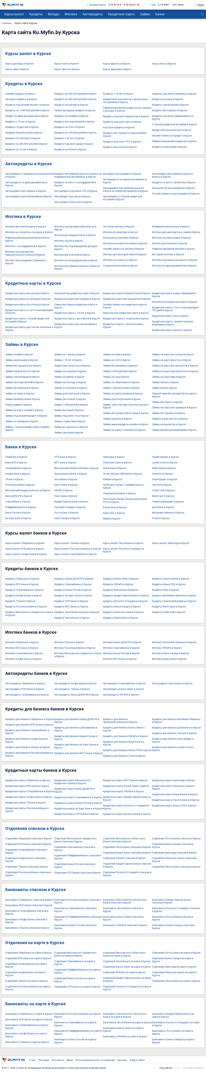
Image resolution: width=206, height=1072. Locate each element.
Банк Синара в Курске (67, 518)
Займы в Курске (21, 344)
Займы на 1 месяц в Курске (69, 354)
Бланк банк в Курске (115, 507)
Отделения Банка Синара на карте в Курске (172, 960)
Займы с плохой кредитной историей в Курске (27, 428)
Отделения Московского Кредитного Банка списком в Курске (75, 840)
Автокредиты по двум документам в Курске (26, 184)
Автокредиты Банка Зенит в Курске (123, 689)
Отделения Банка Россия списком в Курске (74, 866)
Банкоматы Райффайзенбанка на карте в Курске (78, 1032)
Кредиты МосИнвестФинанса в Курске (174, 595)
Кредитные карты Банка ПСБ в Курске (174, 805)
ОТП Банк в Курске (65, 456)
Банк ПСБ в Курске (114, 513)
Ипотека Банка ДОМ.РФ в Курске (122, 642)
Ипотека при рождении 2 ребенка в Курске (25, 262)
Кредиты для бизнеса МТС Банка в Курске (78, 753)
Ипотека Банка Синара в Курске (170, 653)
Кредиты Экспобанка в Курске (71, 617)
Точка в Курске (160, 518)
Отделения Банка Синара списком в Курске (172, 846)
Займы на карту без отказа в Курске (173, 354)
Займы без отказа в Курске (70, 399)
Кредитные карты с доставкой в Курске (77, 318)
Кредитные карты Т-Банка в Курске (25, 802)
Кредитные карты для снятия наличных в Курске (29, 329)
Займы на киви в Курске (117, 354)
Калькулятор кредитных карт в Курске (76, 293)
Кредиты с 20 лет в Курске (69, 138)
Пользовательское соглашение (95, 1059)
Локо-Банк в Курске (65, 496)
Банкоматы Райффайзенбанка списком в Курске (78, 918)
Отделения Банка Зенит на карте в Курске (127, 966)
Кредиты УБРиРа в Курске (118, 584)
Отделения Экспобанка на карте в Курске (127, 961)
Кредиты (36, 14)
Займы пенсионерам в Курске (22, 376)
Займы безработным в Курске (22, 399)
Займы (145, 14)
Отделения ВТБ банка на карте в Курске (28, 958)
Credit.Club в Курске (163, 490)
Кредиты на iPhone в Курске (70, 149)
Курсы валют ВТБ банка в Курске (24, 548)
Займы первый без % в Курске (22, 371)
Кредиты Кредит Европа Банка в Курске (126, 595)
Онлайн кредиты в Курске (20, 93)
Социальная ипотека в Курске (120, 265)
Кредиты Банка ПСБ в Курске (169, 584)
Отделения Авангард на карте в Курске (174, 966)
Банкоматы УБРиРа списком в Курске (125, 925)
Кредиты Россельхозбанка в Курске (26, 606)
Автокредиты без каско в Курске (73, 202)
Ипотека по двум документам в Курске (174, 265)
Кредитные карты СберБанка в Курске (27, 780)
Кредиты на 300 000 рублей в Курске (75, 99)
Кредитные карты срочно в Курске (172, 330)
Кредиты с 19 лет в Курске (20, 121)
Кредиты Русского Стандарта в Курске (125, 601)
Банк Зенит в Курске (66, 484)
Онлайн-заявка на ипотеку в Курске (123, 248)
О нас (32, 1059)
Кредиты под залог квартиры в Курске (174, 93)
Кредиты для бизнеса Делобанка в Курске (176, 727)
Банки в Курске (20, 446)
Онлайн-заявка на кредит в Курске (172, 135)
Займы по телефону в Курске (21, 421)
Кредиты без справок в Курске (169, 110)
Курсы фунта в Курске (67, 69)
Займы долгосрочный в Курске (72, 393)
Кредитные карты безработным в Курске (126, 293)
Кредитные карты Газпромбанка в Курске (29, 791)
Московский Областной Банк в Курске (76, 468)
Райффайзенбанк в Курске (20, 507)
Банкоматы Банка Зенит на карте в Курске (123, 1030)
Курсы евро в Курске (17, 69)
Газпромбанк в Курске (18, 468)
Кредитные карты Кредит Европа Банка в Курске (127, 799)
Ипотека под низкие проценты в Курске (174, 260)
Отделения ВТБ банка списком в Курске (28, 844)
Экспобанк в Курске (65, 479)
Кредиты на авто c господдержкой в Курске (75, 184)
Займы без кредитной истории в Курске (126, 413)
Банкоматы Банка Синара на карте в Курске (173, 1041)
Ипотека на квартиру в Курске (120, 232)
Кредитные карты (121, 14)
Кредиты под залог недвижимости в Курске (173, 118)
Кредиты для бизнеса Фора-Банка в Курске (123, 743)
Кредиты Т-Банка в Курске (20, 601)
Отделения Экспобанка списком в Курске (127, 847)
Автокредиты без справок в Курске (25, 191)
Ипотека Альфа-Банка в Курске (23, 658)
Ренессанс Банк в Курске (117, 462)
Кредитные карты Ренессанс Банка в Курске (173, 787)
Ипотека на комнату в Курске (120, 260)
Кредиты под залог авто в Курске (122, 121)
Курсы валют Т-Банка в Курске (71, 543)
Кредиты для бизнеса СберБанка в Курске (29, 719)
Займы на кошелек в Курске (70, 371)
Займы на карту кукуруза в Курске (123, 393)
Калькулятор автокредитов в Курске (173, 188)
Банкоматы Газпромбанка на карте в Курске (26, 1027)
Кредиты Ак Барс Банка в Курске (73, 595)
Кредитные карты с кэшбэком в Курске (125, 318)
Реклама (43, 1059)
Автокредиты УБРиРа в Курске (121, 694)
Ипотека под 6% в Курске (68, 240)
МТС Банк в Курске (65, 462)
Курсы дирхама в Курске (117, 69)
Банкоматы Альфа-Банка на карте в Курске (26, 1035)
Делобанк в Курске (163, 507)
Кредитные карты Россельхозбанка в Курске (27, 810)
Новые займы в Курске (18, 404)
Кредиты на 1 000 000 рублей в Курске (27, 110)
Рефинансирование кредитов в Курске (174, 141)
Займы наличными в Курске (21, 360)
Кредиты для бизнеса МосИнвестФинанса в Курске (176, 721)
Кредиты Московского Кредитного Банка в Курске (29, 614)
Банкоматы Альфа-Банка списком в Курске (26, 921)
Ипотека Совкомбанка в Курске (121, 647)
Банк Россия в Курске (17, 512)
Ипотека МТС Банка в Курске (120, 658)
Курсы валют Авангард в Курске (170, 543)
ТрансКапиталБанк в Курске (70, 473)
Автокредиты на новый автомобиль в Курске (125, 181)
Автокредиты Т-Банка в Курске (72, 689)
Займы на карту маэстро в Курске (171, 360)
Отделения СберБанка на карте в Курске (28, 952)
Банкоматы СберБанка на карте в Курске (29, 1013)
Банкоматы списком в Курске (35, 889)
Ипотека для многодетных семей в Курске (176, 232)
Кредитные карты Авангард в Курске (173, 780)
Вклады (53, 14)
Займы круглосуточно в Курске (72, 365)
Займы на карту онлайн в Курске (24, 410)
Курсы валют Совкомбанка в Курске (75, 554)
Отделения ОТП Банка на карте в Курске (77, 986)
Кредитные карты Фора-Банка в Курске (175, 794)
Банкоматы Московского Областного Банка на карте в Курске (125, 1015)
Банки (159, 14)
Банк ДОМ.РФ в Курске (18, 496)
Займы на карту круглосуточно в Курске (175, 371)
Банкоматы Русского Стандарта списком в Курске (176, 910)
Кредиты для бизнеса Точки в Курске (124, 755)
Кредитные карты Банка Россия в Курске (78, 803)
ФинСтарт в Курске (163, 496)
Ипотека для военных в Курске (169, 243)
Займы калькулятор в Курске (169, 424)
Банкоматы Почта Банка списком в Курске (172, 918)
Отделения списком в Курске (34, 828)
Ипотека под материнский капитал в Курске (75, 228)
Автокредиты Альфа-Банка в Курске (75, 683)
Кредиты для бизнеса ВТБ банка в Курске (29, 724)
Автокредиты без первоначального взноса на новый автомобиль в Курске (125, 190)
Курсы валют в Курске (28, 53)
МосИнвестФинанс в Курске (168, 512)
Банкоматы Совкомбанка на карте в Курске (75, 1024)
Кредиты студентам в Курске (22, 127)
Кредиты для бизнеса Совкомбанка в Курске (75, 729)
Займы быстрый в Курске (69, 410)
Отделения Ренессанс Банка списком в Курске (174, 860)
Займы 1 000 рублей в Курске (71, 404)
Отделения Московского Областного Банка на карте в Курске (124, 954)
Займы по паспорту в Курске (70, 387)
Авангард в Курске (114, 456)
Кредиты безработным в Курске (23, 132)
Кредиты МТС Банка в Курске (71, 606)
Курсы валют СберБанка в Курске (24, 543)
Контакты (58, 1059)
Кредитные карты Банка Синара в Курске (127, 814)
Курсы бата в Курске (164, 63)
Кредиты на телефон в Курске (71, 116)
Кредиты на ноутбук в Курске (71, 104)
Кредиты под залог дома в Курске (73, 143)
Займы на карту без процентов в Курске (175, 365)
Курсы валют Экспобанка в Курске (123, 543)
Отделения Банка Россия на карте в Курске (74, 980)
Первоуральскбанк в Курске (119, 493)
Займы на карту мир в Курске (169, 376)
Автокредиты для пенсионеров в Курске (28, 196)
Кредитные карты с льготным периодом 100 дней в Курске (175, 309)
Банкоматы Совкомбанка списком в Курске (75, 910)
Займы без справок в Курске (168, 413)
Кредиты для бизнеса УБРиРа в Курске (125, 736)
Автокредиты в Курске (28, 163)
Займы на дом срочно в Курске (170, 418)
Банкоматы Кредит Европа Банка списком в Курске (171, 901)
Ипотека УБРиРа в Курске (167, 647)
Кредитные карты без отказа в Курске (27, 304)
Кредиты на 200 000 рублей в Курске (26, 143)
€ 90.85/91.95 (131, 4)
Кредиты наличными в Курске (169, 146)
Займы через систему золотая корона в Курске (125, 406)
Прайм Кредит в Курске (165, 456)
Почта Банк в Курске (66, 512)
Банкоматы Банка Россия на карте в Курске (75, 1041)
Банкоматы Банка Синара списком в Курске (173, 927)
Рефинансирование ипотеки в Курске (173, 248)
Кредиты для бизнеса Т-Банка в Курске (27, 747)
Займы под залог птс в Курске (71, 415)
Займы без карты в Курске (167, 402)
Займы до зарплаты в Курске (71, 427)
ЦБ (152, 4)
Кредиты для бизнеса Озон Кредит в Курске (173, 740)
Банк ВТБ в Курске (16, 462)
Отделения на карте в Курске (34, 942)
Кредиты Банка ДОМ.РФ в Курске (73, 578)
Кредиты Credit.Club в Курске (168, 612)
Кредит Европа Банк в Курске (71, 501)
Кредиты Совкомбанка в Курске (72, 584)
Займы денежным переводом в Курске (174, 430)
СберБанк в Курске (16, 456)
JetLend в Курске (161, 484)
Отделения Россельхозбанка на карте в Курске (28, 988)
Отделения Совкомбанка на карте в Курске (74, 963)
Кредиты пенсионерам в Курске (170, 104)
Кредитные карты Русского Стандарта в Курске (126, 807)
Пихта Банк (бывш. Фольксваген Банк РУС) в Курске (125, 501)
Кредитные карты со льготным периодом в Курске (29, 312)
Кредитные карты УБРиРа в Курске (123, 791)
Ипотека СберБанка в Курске (22, 642)
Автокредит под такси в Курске (72, 196)
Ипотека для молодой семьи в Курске (124, 254)
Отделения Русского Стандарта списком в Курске (127, 874)
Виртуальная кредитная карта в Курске (126, 312)
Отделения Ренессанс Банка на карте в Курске (174, 974)
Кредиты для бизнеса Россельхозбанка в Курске (29, 754)
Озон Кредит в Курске (164, 479)
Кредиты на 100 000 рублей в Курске (75, 132)
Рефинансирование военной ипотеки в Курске (27, 239)
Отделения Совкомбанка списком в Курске (74, 849)
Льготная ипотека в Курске (118, 226)
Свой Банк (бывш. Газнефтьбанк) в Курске (123, 486)
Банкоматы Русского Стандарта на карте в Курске (176, 1024)
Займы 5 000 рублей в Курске (120, 371)
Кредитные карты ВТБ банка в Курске (27, 786)
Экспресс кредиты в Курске (21, 99)
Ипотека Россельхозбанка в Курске (74, 647)
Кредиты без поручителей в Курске (74, 121)
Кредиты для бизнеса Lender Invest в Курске (173, 749)
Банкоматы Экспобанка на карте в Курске (127, 1022)
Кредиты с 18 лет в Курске (118, 93)
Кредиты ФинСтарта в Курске (169, 606)
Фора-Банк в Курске (114, 468)
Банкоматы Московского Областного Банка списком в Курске (125, 901)
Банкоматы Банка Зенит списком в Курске (123, 918)
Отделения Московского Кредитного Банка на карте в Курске (75, 954)
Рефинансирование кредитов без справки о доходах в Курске (127, 109)
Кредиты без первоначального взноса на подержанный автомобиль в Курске (78, 175)
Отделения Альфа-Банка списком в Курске (25, 860)
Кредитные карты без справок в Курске (77, 298)
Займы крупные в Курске (117, 418)
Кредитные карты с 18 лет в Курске (74, 312)
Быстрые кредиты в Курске (119, 127)
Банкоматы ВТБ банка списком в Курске (28, 905)
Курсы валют (14, 14)
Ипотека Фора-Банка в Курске (169, 658)
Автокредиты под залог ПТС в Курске (75, 191)
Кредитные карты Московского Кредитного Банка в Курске (72, 782)
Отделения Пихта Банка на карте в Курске (176, 980)
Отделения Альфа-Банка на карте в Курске (25, 974)
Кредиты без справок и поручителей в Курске (125, 135)
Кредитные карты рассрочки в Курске (27, 293)
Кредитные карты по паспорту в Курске (28, 298)
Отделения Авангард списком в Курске (174, 852)
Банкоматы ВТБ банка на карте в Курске (28, 1019)
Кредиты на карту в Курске (167, 99)
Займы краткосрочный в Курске (121, 399)
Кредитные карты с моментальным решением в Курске (172, 323)
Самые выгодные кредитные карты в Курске (75, 306)
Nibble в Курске (111, 518)
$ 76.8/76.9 (114, 4)
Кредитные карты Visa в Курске (170, 315)
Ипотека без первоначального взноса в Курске (77, 267)
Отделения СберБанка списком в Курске (28, 838)
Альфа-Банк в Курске (17, 473)
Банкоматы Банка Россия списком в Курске (75, 927)
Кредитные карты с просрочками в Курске (123, 326)
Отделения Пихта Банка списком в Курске (176, 866)
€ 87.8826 (178, 4)
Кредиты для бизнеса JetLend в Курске (174, 733)
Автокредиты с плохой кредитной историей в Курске (122, 198)
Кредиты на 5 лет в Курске (69, 127)
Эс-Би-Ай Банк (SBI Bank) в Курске (122, 473)
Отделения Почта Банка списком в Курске (176, 838)
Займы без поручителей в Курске (24, 382)
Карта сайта (137, 1059)
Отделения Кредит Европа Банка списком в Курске (127, 865)
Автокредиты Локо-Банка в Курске (172, 683)
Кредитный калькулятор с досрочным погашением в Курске (125, 101)
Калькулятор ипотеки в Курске (121, 237)
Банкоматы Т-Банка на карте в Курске (27, 1042)
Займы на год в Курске (116, 376)
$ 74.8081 (163, 4)
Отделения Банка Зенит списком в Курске (127, 852)
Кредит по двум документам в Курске (26, 116)
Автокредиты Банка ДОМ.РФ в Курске (76, 694)
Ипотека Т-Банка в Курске (69, 642)
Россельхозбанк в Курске (20, 484)
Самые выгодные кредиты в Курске (74, 110)
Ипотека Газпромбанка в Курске (24, 653)
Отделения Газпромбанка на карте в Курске (26, 965)
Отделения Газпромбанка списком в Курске (26, 851)
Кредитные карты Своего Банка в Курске (175, 800)
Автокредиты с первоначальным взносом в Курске (29, 175)
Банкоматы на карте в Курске (35, 1003)
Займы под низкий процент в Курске (26, 415)
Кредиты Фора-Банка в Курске (120, 617)
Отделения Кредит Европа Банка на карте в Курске (127, 979)
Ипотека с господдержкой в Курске (25, 246)
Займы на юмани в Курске (69, 376)
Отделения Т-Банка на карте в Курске (26, 980)
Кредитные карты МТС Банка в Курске (125, 780)
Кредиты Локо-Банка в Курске (120, 589)
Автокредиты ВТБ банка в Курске (24, 689)
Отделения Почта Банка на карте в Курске (176, 952)
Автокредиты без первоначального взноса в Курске (172, 175)
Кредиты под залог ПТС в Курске (122, 141)
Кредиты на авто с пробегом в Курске (173, 182)
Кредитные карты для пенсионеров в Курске (75, 326)
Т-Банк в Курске (14, 479)
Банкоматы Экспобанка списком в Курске (123, 910)
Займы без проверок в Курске (120, 365)
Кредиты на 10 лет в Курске (21, 149)
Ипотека (71, 14)
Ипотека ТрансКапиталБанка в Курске (174, 642)
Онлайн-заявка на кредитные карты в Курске (125, 306)
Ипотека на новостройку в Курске (171, 237)
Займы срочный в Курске (68, 432)
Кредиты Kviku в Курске (165, 589)
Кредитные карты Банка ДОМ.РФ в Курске (74, 790)
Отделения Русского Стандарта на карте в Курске (127, 988)
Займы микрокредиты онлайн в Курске (125, 424)
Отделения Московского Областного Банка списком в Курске (124, 840)
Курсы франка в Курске (116, 63)
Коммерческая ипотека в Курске (171, 226)
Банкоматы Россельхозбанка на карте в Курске (77, 1015)
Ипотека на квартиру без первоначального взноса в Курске (25, 253)
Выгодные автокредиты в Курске (122, 173)
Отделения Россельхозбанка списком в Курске (28, 874)
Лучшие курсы (96, 4)
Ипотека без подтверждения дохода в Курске (76, 248)
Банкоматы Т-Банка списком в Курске (27, 927)
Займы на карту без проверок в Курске (174, 407)
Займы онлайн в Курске (19, 354)
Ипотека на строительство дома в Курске (29, 232)
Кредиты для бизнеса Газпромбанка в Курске (27, 732)
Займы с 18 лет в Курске (68, 360)
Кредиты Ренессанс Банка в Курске (123, 612)
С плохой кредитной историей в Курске (174, 124)
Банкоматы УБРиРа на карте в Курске (125, 1036)
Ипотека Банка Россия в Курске (121, 653)
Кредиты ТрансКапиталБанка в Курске (76, 612)
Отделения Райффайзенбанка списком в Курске (77, 857)
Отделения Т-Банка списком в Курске (26, 866)
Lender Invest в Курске (164, 462)
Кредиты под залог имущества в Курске (126, 116)
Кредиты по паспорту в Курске (22, 138)
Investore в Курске (162, 473)
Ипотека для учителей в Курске (72, 254)
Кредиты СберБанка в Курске (22, 578)
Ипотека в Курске (23, 216)
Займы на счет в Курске (116, 360)
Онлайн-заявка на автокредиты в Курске (176, 193)
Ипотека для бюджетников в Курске (75, 235)
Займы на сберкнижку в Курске (121, 382)
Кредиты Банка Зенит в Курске (121, 578)
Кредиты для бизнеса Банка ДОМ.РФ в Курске (76, 721)
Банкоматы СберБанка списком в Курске (29, 899)
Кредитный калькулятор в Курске (171, 130)
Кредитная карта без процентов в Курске (126, 298)
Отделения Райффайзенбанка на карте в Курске (77, 971)
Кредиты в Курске (23, 83)
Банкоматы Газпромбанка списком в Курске (26, 912)
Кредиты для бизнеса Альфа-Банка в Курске (26, 740)
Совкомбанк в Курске (17, 501)
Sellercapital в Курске (164, 468)
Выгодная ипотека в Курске (168, 254)
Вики (70, 1059)
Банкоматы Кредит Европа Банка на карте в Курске (173, 1015)
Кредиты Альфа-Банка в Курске (23, 595)
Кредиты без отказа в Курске (120, 147)
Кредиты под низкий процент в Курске (27, 104)
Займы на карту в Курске (19, 393)
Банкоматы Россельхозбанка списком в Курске (77, 901)
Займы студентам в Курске (69, 421)
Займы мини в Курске (164, 387)
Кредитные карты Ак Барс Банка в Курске (78, 808)
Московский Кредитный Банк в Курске (27, 490)
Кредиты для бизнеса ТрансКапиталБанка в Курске (120, 721)
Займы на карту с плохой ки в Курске (124, 430)
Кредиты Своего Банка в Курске (170, 578)
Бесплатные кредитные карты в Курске (174, 301)
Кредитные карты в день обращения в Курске (174, 295)
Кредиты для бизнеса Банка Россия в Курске (75, 738)
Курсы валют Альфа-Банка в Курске (26, 554)
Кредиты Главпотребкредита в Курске (174, 601)
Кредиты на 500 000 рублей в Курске (75, 93)
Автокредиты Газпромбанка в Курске (27, 694)
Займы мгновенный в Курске (22, 387)
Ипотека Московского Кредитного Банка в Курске (78, 655)
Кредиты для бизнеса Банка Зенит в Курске (124, 729)
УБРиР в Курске (63, 490)
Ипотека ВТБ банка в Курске (21, 647)
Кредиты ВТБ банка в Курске (22, 584)
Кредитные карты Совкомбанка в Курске (78, 797)
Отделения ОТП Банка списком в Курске (77, 872)
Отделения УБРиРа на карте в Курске (124, 972)
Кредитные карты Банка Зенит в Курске (126, 786)
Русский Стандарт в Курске (70, 507)
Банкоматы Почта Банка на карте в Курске (172, 1032)
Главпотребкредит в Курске (168, 501)
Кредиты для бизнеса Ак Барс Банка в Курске (76, 746)
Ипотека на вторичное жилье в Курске (125, 243)
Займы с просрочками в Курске (121, 387)
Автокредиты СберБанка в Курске (25, 683)
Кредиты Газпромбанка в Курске (24, 589)
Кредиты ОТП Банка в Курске (71, 601)
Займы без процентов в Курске (23, 365)
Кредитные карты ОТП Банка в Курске (76, 814)
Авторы (122, 1059)
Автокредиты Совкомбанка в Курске (124, 683)
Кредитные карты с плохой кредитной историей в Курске (27, 320)
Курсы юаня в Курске (66, 63)
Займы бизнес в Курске (165, 382)
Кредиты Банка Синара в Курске (122, 606)
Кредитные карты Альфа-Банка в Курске (28, 797)
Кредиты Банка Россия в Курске (72, 589)
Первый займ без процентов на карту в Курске (174, 395)
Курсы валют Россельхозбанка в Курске (77, 548)
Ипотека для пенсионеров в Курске (25, 226)
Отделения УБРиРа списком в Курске (124, 858)
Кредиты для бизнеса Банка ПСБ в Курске (127, 750)
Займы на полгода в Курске (70, 382)
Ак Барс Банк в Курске (18, 518)
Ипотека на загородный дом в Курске (75, 260)
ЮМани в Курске (112, 479)
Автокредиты (92, 14)
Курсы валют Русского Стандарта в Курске (123, 550)
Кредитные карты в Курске (33, 283)
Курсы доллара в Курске (19, 63)
